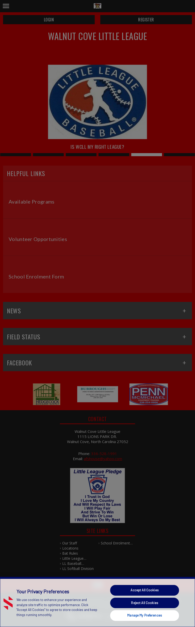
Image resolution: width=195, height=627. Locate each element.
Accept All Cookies (144, 590)
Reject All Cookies (144, 603)
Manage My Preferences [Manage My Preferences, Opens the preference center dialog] (144, 615)
